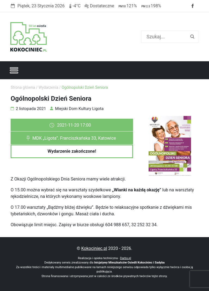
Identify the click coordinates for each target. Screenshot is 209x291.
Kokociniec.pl (94, 248)
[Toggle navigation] (14, 70)
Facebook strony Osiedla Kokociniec (192, 6)
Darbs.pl (125, 258)
